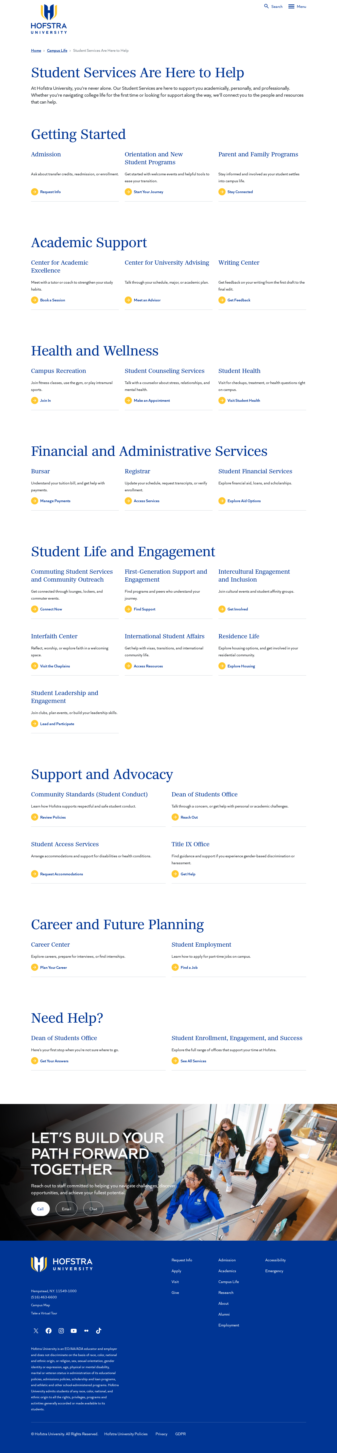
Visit (175, 1281)
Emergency (274, 1270)
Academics (227, 1270)
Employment (228, 1324)
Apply (176, 1270)
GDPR (180, 1433)
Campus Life (57, 50)
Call (40, 1208)
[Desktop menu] (297, 6)
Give (175, 1292)
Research (225, 1292)
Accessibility (275, 1259)
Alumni (224, 1314)
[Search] (273, 6)
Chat (93, 1208)
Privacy (161, 1433)
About (223, 1303)
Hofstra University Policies (126, 1433)
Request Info (182, 1259)
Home (36, 50)
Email (66, 1208)
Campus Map (40, 1305)
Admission (227, 1259)
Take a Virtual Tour (44, 1313)
